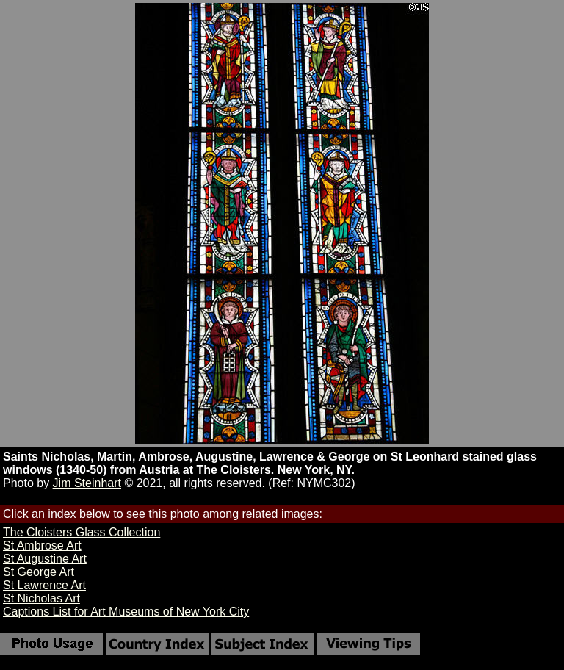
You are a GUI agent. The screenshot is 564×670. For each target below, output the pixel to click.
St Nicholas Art (41, 598)
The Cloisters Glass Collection (81, 532)
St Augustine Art (45, 558)
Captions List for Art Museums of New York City (126, 611)
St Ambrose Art (42, 545)
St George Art (38, 572)
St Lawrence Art (44, 585)
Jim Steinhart (87, 483)
